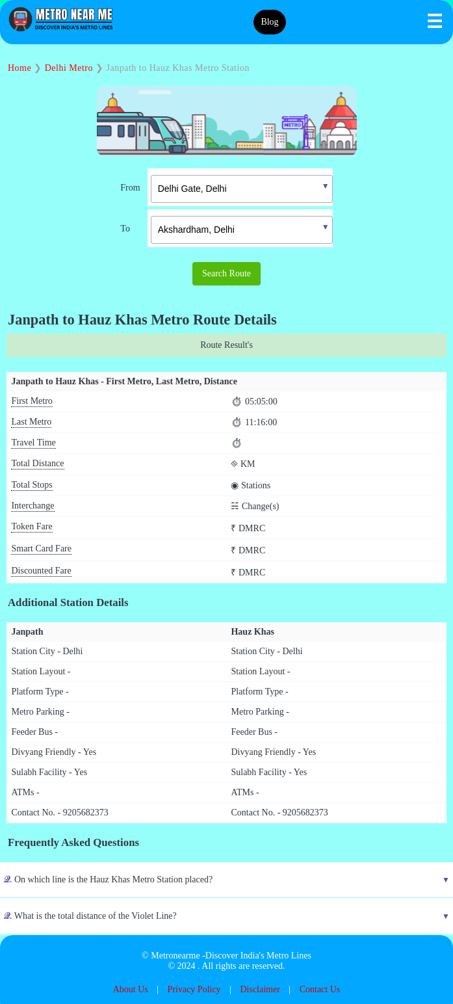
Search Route (226, 273)
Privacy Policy (194, 989)
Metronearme (175, 955)
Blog (269, 22)
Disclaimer (259, 989)
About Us (130, 989)
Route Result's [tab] (226, 345)
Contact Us (320, 989)
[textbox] (242, 189)
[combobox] (232, 187)
